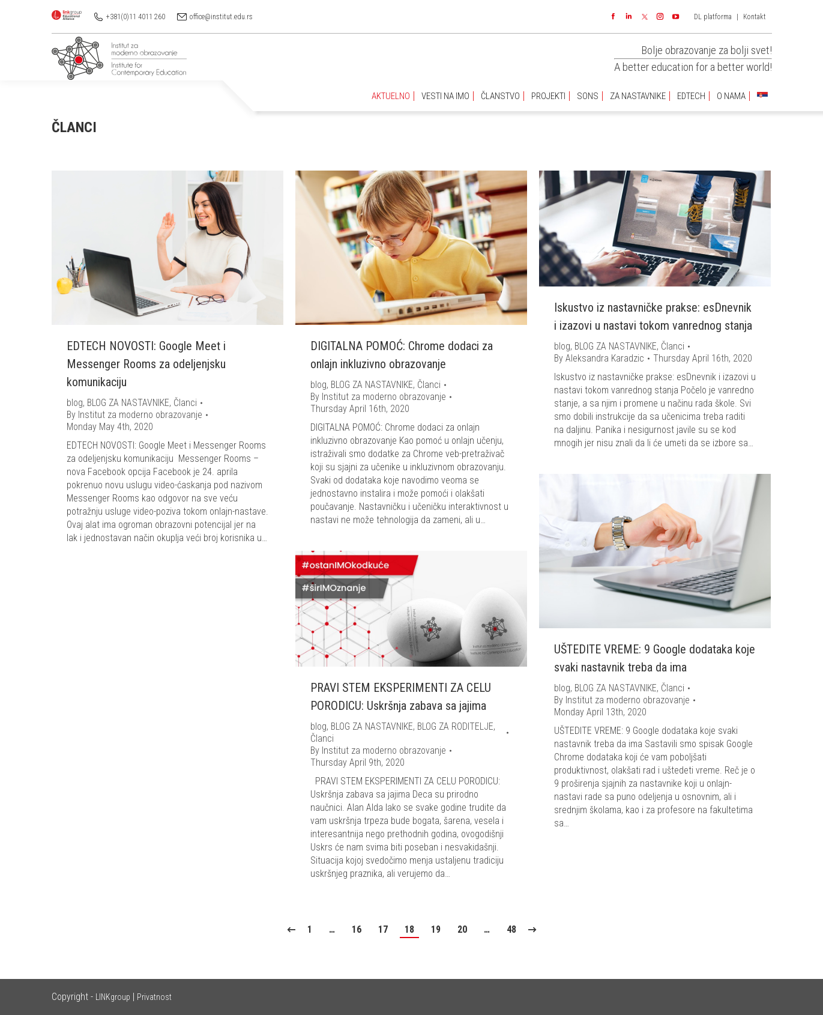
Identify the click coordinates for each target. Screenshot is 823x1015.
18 (409, 929)
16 (356, 929)
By (134, 414)
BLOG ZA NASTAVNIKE (128, 402)
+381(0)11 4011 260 (135, 17)
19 (436, 929)
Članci (185, 402)
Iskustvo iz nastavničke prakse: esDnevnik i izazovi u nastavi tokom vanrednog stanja (653, 316)
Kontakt (754, 17)
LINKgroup (112, 997)
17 (383, 929)
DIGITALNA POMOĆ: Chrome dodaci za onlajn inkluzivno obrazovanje (401, 355)
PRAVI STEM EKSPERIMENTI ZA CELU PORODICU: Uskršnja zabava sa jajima (400, 696)
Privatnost (154, 997)
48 (511, 929)
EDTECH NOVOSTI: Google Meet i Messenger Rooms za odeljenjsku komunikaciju (146, 364)
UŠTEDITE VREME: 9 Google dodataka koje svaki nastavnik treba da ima (654, 658)
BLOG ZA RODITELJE (455, 726)
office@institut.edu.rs (221, 17)
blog (75, 402)
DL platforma (713, 17)
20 (462, 929)
